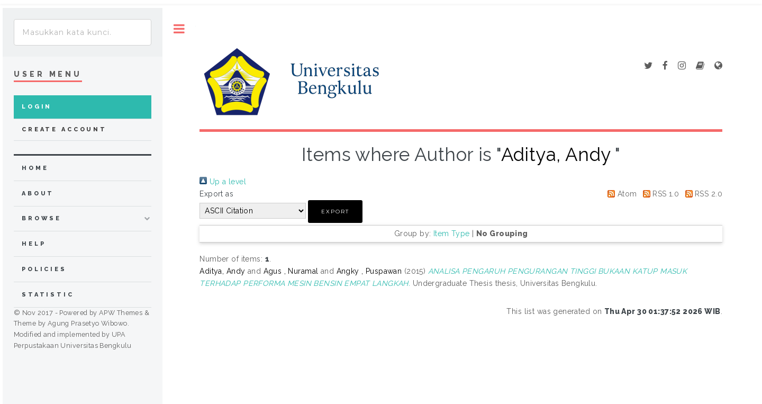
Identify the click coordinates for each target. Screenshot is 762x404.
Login (37, 106)
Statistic (48, 294)
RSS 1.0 (659, 194)
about (38, 193)
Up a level (222, 181)
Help (34, 243)
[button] (335, 211)
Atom (620, 194)
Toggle (179, 29)
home (35, 168)
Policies (44, 269)
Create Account (64, 129)
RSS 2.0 (702, 194)
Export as (216, 194)
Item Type (451, 233)
